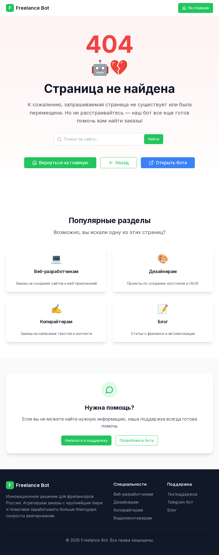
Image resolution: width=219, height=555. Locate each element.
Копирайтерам (128, 510)
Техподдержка (182, 494)
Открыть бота (168, 162)
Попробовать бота (137, 440)
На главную (195, 8)
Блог (171, 510)
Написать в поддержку (86, 440)
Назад (119, 162)
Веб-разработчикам (133, 494)
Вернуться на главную (60, 162)
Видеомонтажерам (132, 517)
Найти (153, 139)
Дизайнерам (125, 502)
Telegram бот (180, 502)
